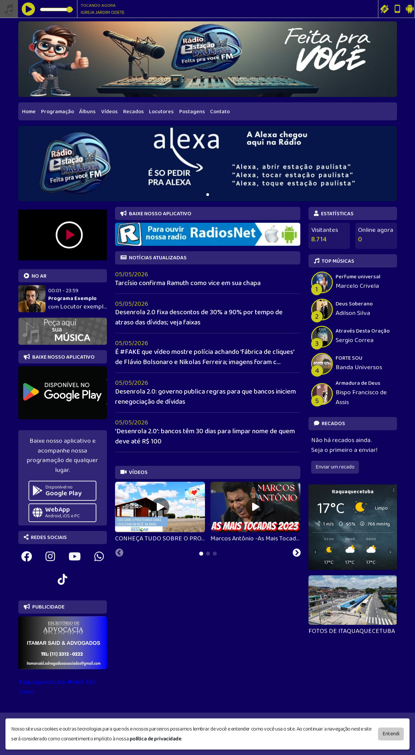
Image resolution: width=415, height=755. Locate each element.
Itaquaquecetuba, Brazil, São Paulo (57, 687)
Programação (57, 111)
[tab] (201, 554)
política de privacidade (156, 739)
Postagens (192, 111)
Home (29, 111)
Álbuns (87, 111)
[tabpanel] (160, 513)
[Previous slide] (119, 553)
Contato (220, 111)
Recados (133, 111)
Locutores (161, 111)
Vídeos (109, 111)
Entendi (390, 734)
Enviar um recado (335, 467)
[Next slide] (296, 553)
